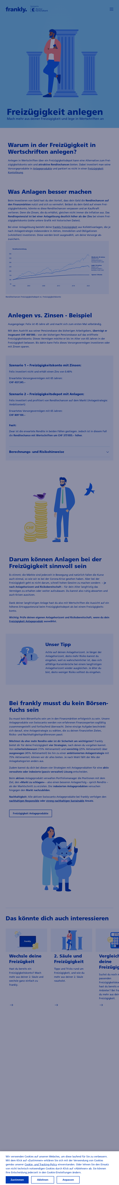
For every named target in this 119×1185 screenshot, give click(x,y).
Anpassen (68, 1179)
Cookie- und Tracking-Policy (41, 1164)
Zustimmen (17, 1179)
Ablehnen (42, 1179)
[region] (59, 1168)
